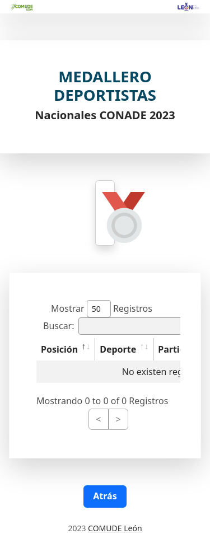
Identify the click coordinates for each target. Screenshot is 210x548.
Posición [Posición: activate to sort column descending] (59, 349)
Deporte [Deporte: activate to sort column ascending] (118, 349)
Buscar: (121, 326)
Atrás (104, 496)
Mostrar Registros (101, 308)
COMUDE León (115, 528)
